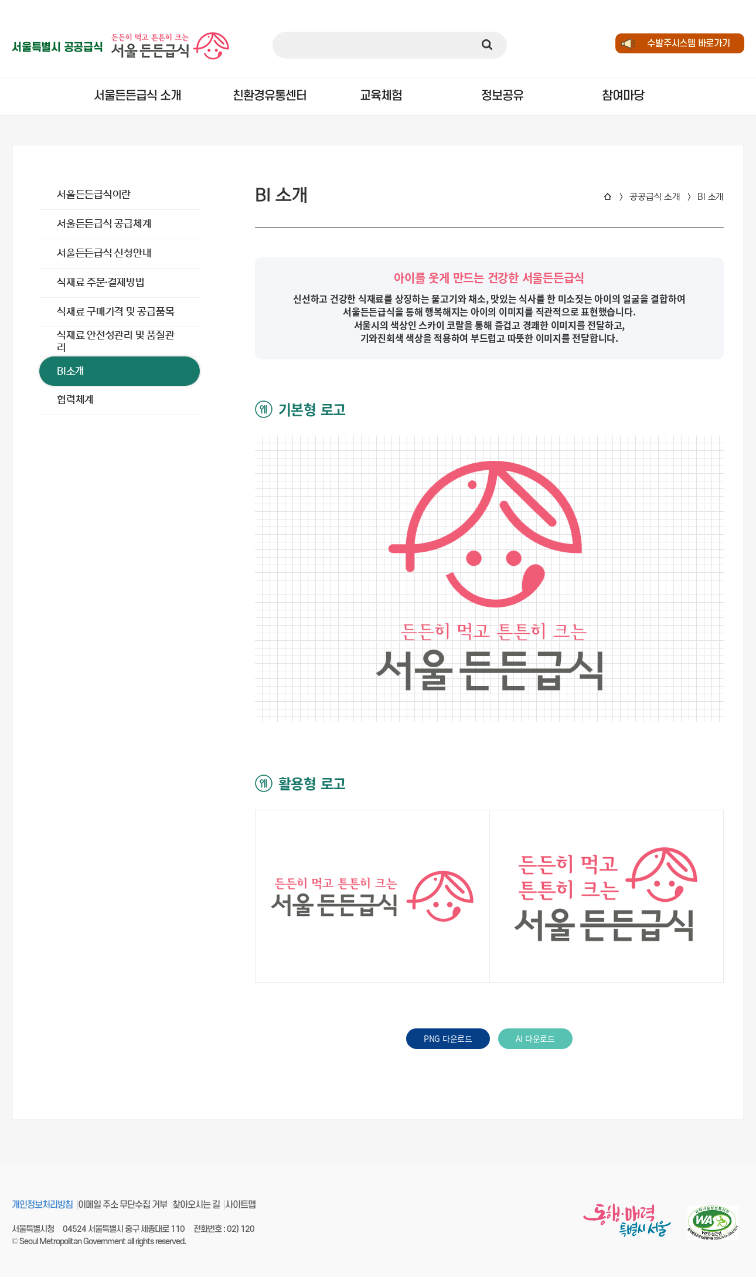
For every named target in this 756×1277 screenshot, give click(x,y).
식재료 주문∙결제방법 (101, 282)
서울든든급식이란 (94, 194)
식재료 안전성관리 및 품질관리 (115, 341)
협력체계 (75, 400)
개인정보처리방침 (42, 1205)
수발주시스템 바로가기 (688, 43)
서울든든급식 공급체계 (104, 224)
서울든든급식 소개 (136, 96)
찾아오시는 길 (196, 1205)
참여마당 (623, 96)
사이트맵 (240, 1205)
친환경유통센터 (260, 96)
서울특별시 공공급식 (57, 48)
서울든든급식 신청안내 (104, 253)
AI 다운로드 (535, 1038)
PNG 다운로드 (448, 1038)
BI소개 (70, 371)
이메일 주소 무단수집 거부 (122, 1205)
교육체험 (381, 96)
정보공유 (502, 96)
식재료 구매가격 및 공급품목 (115, 312)
